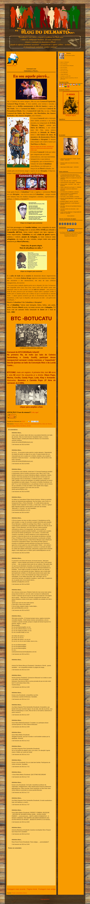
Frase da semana (63, 67)
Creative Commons (77, 233)
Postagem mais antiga (47, 889)
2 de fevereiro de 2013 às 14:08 (20, 726)
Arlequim (16, 424)
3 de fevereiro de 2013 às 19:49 (20, 844)
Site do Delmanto (63, 63)
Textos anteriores (63, 69)
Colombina (27, 424)
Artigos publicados (64, 74)
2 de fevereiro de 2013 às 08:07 (20, 512)
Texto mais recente (64, 70)
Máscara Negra (11, 426)
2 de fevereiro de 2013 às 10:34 (20, 669)
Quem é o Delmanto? (64, 62)
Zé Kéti (29, 426)
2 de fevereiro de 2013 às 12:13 (20, 699)
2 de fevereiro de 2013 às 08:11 (20, 654)
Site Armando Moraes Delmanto (67, 65)
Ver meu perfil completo (70, 55)
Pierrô (18, 426)
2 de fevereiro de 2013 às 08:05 (20, 463)
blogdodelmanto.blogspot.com (70, 236)
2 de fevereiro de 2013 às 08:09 (20, 584)
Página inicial (32, 889)
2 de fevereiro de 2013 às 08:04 (20, 444)
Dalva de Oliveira (47, 424)
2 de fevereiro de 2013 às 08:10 (20, 610)
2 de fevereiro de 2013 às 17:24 (20, 777)
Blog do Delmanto (66, 232)
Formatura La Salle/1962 (65, 76)
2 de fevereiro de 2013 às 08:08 (20, 552)
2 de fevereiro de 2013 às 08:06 (20, 491)
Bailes (21, 424)
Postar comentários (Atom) (19, 893)
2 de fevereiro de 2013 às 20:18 (20, 834)
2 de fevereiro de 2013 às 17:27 (20, 792)
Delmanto (69, 53)
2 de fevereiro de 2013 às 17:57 (20, 804)
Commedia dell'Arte (36, 424)
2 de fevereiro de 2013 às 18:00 (20, 822)
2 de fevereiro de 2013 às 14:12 (20, 740)
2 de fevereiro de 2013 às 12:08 (20, 687)
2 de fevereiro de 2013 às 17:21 (20, 766)
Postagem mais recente (16, 889)
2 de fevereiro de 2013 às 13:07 (20, 714)
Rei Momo (23, 426)
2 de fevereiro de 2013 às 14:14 (20, 754)
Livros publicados (64, 72)
